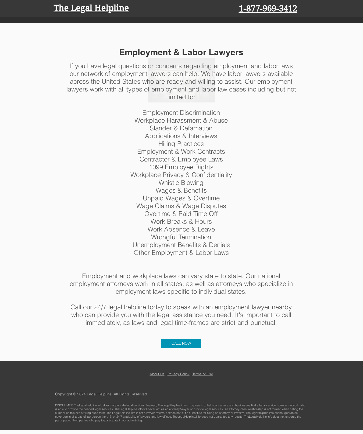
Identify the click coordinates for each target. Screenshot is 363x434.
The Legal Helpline (91, 8)
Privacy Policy (179, 374)
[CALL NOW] (181, 343)
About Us (157, 374)
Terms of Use (203, 374)
